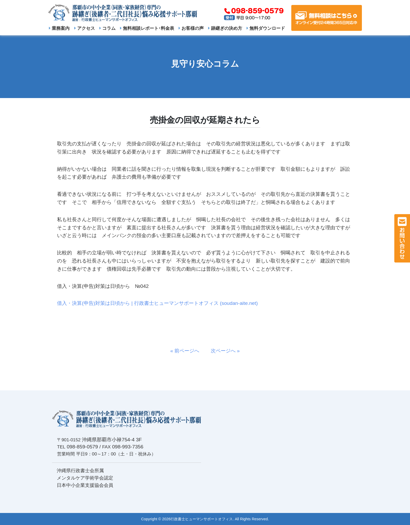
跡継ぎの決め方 (225, 28)
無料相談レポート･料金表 (147, 28)
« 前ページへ (187, 350)
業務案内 (59, 28)
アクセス (84, 28)
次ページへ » (223, 350)
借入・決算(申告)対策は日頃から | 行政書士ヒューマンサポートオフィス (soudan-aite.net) (157, 303)
